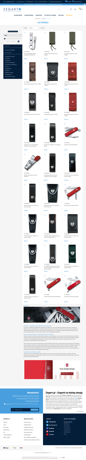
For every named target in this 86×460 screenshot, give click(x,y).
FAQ (4, 432)
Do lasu (7, 66)
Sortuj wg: (25, 27)
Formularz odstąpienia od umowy (32, 439)
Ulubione (68, 1)
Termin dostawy (27, 424)
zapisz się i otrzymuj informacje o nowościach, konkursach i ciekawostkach (25, 398)
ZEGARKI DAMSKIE (28, 15)
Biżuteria (61, 15)
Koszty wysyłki (27, 422)
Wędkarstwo (8, 68)
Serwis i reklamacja (29, 429)
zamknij (62, 457)
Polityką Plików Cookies (52, 457)
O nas (4, 424)
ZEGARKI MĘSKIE (18, 15)
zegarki (76, 398)
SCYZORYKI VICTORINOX (50, 15)
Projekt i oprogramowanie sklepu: (43, 452)
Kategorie (7, 46)
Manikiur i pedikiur (9, 72)
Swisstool (7, 58)
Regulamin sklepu (28, 432)
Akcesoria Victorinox (10, 76)
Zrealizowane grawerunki (30, 437)
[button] (18, 41)
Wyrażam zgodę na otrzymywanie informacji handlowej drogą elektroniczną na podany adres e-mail (21, 404)
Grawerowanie (27, 434)
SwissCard (7, 60)
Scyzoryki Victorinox (10, 50)
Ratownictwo (8, 74)
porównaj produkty (77, 1)
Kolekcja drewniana (10, 62)
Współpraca (6, 429)
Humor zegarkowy (7, 434)
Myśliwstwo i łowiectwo (11, 64)
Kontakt (5, 422)
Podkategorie (7, 52)
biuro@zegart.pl (53, 425)
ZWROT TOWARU (6, 437)
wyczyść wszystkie (13, 31)
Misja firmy (5, 427)
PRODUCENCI (38, 15)
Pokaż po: (43, 27)
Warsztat (7, 70)
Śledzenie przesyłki (28, 427)
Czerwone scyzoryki (10, 56)
